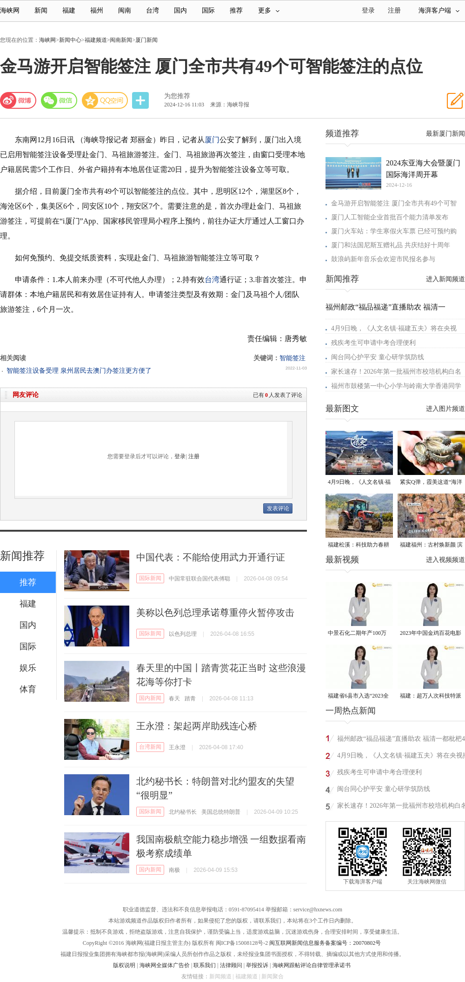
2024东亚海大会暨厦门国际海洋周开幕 (423, 168)
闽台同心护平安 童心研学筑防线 (377, 357)
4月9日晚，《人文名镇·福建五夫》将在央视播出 (359, 483)
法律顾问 (231, 965)
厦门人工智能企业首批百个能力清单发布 (389, 217)
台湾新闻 (150, 747)
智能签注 (292, 358)
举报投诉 (257, 965)
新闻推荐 (22, 556)
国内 (180, 10)
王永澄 (177, 747)
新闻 (40, 10)
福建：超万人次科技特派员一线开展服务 (430, 696)
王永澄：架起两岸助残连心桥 (196, 726)
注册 (394, 10)
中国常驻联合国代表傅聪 (199, 578)
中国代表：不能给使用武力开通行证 (210, 557)
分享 (141, 100)
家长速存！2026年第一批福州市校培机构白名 (396, 371)
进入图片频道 (445, 408)
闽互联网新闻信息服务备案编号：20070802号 (325, 943)
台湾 (152, 10)
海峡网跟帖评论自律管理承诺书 (311, 965)
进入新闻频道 (445, 279)
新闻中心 (70, 40)
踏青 (190, 698)
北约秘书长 (183, 812)
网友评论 (26, 394)
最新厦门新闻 (445, 133)
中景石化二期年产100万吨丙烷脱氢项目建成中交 (358, 634)
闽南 (124, 10)
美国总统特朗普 (220, 812)
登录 (180, 456)
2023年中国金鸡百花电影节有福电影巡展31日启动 (430, 634)
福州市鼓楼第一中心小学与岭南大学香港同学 (396, 385)
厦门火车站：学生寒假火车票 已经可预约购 (394, 231)
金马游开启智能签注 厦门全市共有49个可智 (394, 203)
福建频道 (96, 40)
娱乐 (28, 667)
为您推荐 (177, 95)
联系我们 (204, 965)
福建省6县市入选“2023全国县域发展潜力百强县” (358, 696)
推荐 (236, 10)
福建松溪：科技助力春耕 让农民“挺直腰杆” (358, 545)
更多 (268, 10)
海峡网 (10, 10)
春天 (174, 698)
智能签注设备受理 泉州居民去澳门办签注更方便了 (79, 370)
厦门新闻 (146, 40)
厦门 (212, 140)
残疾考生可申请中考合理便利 (373, 342)
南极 (174, 870)
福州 (96, 10)
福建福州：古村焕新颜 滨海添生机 (431, 545)
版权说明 (124, 965)
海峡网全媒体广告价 (165, 965)
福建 (68, 10)
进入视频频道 (445, 559)
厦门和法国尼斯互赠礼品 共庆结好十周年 (390, 245)
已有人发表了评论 (277, 395)
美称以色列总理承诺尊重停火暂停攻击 (215, 612)
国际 (208, 10)
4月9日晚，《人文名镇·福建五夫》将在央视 (394, 328)
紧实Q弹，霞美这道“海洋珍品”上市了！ (431, 483)
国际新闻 (150, 578)
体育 (28, 689)
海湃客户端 (438, 10)
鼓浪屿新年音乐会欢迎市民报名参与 (383, 259)
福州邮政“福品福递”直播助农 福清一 (385, 307)
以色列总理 (183, 634)
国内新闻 (150, 698)
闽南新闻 (121, 40)
